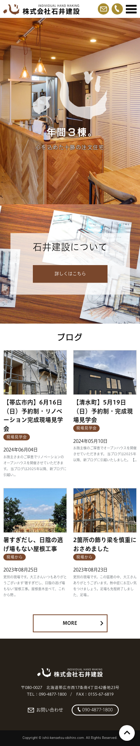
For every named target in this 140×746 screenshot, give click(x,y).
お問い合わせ (45, 710)
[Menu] (131, 9)
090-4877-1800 (95, 709)
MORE (83, 623)
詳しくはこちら (70, 274)
